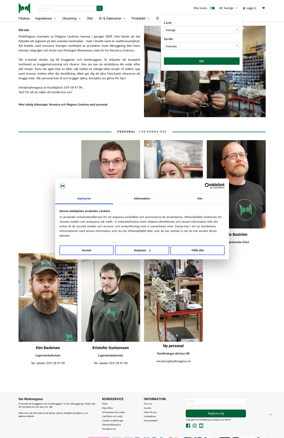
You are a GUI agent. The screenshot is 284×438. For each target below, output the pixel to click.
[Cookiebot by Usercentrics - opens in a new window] (208, 186)
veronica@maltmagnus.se (173, 361)
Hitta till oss (150, 412)
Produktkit (141, 18)
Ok (201, 61)
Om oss (148, 403)
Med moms (204, 8)
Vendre (228, 420)
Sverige (228, 8)
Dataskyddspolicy (111, 424)
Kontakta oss (109, 428)
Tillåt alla (197, 250)
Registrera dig (216, 413)
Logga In (249, 8)
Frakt (105, 403)
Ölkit (90, 18)
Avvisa (86, 250)
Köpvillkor (107, 407)
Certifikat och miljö (112, 416)
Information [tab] (142, 198)
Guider (147, 407)
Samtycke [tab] (84, 198)
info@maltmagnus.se (33, 87)
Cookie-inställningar (113, 420)
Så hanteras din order (113, 412)
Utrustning (71, 18)
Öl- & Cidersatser (112, 18)
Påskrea (24, 18)
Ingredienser (46, 18)
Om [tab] (200, 198)
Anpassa (142, 250)
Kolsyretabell (151, 420)
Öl (157, 18)
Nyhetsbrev (150, 416)
